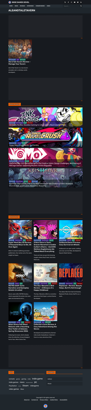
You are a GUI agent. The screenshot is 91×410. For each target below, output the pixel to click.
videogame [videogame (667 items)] (34, 386)
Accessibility (63, 399)
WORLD (50, 379)
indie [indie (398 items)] (29, 379)
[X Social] (65, 2)
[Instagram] (71, 2)
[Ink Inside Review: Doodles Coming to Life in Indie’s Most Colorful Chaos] (45, 116)
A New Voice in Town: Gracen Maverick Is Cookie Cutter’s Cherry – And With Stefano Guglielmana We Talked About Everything (45, 246)
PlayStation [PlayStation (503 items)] (13, 386)
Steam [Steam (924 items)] (25, 385)
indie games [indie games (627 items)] (13, 382)
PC (17, 59)
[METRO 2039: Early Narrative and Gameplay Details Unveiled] (20, 272)
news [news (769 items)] (22, 382)
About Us (27, 399)
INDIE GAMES (12, 59)
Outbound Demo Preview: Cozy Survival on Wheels (69, 243)
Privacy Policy (44, 399)
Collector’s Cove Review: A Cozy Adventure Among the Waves (45, 326)
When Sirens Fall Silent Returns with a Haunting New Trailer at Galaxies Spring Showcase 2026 (18, 327)
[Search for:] (81, 6)
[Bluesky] (77, 2)
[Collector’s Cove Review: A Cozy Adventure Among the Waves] (45, 311)
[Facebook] (68, 2)
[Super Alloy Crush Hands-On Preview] (45, 137)
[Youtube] (74, 2)
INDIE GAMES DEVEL (20, 2)
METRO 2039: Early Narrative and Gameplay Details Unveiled (18, 288)
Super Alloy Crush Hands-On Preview (24, 145)
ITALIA (49, 383)
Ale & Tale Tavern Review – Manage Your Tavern (19, 63)
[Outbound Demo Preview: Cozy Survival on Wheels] (71, 229)
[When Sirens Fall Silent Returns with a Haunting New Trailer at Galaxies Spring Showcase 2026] (20, 311)
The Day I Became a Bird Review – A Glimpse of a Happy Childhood (44, 288)
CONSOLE (12, 122)
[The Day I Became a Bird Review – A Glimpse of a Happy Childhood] (45, 272)
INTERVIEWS (30, 6)
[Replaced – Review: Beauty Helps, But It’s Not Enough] (71, 272)
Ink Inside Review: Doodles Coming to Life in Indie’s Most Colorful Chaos (37, 125)
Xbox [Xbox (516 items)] (22, 389)
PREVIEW (78, 240)
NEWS (16, 6)
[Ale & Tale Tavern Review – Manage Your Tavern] (20, 48)
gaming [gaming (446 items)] (24, 379)
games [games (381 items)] (18, 379)
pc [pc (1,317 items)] (35, 382)
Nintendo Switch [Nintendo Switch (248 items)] (29, 382)
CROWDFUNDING (40, 6)
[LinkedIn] (81, 2)
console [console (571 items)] (12, 379)
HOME (11, 6)
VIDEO (48, 6)
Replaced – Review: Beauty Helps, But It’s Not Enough (70, 287)
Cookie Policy (54, 399)
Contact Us (34, 399)
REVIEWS (22, 6)
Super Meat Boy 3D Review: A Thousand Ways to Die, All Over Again (19, 244)
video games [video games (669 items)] (14, 389)
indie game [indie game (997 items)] (37, 378)
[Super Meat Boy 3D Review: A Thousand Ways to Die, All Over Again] (20, 229)
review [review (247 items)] (19, 386)
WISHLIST (36, 161)
